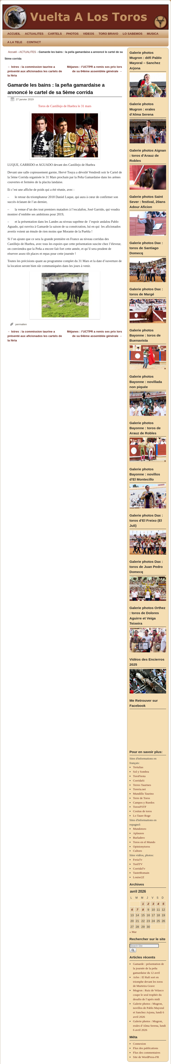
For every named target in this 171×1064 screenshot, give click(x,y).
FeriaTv (137, 859)
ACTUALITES (34, 33)
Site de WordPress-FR (146, 1057)
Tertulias (138, 767)
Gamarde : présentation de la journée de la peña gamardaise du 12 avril (148, 968)
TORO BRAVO (108, 33)
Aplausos (138, 833)
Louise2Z (138, 877)
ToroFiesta (139, 776)
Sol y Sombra (141, 771)
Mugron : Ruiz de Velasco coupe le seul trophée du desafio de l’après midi (148, 995)
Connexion (139, 1043)
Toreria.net (139, 789)
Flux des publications (145, 1048)
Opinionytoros (141, 846)
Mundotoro (139, 828)
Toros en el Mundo (144, 842)
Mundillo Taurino (143, 793)
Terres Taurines (142, 785)
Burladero (139, 837)
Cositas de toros (142, 811)
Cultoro (137, 850)
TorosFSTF (139, 806)
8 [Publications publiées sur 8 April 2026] (143, 909)
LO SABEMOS (132, 33)
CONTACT (34, 42)
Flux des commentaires (146, 1052)
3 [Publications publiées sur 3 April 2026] (153, 904)
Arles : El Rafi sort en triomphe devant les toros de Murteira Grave (148, 982)
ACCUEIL (13, 33)
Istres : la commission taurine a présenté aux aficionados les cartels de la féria (34, 71)
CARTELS (55, 33)
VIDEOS (88, 33)
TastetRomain (141, 872)
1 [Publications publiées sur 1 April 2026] (143, 904)
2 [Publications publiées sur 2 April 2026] (148, 904)
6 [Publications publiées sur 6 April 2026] (132, 909)
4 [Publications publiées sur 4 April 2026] (158, 904)
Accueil (12, 52)
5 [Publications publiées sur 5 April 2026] (163, 904)
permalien (21, 324)
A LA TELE (14, 42)
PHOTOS (72, 33)
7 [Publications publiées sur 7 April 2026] (137, 909)
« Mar (133, 932)
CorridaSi (138, 780)
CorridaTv (139, 868)
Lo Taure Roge (142, 815)
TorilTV (137, 864)
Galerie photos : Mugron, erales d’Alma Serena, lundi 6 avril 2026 (149, 1026)
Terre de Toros (141, 798)
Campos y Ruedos (143, 802)
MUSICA (153, 33)
